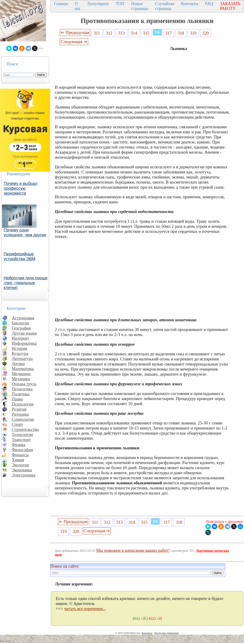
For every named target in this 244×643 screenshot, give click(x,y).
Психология (22, 404)
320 (205, 33)
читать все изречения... (85, 608)
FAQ (209, 3)
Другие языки (24, 333)
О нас (78, 6)
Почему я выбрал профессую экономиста (21, 188)
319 (193, 33)
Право (17, 399)
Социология (23, 419)
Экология (20, 464)
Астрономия (23, 318)
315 (146, 33)
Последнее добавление (166, 632)
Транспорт (21, 439)
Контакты (189, 3)
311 (97, 33)
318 (181, 33)
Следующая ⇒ (74, 41)
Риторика (20, 414)
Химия (18, 459)
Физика (18, 444)
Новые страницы (139, 6)
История (19, 348)
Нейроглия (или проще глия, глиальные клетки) (26, 283)
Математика (23, 368)
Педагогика (22, 388)
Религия (19, 409)
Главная (61, 3)
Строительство (25, 429)
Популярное (98, 3)
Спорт (17, 424)
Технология (22, 434)
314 (134, 33)
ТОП (120, 3)
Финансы (20, 454)
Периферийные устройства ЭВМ (19, 256)
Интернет (20, 338)
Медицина (21, 373)
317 (168, 33)
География (21, 328)
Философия (22, 449)
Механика (21, 378)
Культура (20, 353)
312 (109, 33)
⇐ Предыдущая (75, 32)
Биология (20, 323)
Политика (20, 394)
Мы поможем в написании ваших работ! (133, 550)
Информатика (24, 343)
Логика (18, 363)
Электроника (23, 475)
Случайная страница (164, 6)
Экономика (22, 470)
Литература (22, 358)
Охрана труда (24, 383)
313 (121, 33)
